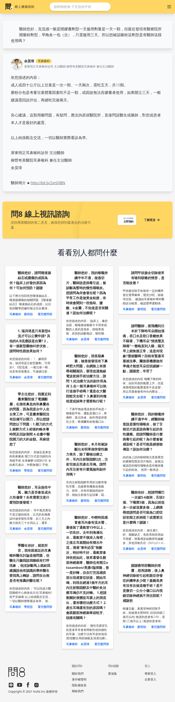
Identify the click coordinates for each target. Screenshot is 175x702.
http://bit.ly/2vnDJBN (48, 182)
